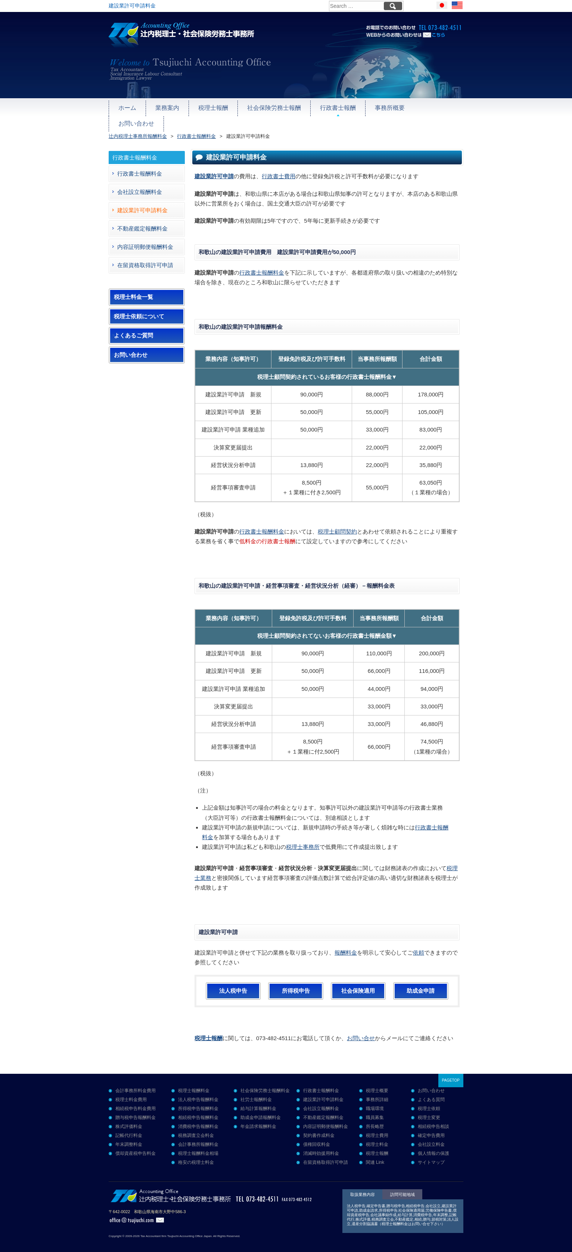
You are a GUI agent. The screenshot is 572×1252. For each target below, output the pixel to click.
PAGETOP (451, 1073)
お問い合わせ (428, 107)
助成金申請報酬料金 (260, 1110)
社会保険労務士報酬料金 (265, 1083)
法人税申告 (233, 983)
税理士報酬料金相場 (198, 1146)
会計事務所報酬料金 (198, 1137)
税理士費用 (377, 1128)
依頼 (418, 945)
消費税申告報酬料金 (198, 1119)
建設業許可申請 (214, 169)
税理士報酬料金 (193, 1083)
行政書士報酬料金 (261, 265)
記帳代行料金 (128, 1128)
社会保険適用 (358, 983)
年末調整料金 (128, 1137)
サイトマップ (431, 1154)
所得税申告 (296, 983)
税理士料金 (377, 1137)
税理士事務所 (303, 839)
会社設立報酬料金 (139, 184)
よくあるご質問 (133, 328)
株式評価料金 (128, 1119)
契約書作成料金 (319, 1128)
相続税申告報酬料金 (198, 1110)
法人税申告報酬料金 (198, 1092)
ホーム (126, 107)
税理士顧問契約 (337, 524)
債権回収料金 (316, 1137)
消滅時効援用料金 (321, 1146)
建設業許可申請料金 (142, 203)
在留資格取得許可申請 (145, 257)
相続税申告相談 (433, 1119)
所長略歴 (375, 1119)
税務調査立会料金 (196, 1128)
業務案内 (165, 107)
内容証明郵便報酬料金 (145, 239)
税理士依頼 (429, 1101)
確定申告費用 (431, 1128)
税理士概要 (377, 1083)
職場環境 (375, 1101)
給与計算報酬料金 (258, 1101)
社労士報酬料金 (256, 1092)
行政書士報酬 (329, 107)
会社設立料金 (431, 1137)
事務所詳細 (377, 1092)
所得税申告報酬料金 (198, 1101)
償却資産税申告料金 (135, 1146)
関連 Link (375, 1154)
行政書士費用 (278, 169)
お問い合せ (361, 1030)
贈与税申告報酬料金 (135, 1110)
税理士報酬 (210, 107)
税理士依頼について (139, 309)
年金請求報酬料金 (258, 1119)
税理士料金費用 (131, 1092)
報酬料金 (346, 945)
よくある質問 (431, 1092)
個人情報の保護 (433, 1146)
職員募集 (375, 1110)
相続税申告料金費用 (135, 1101)
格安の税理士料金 (196, 1154)
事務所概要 (379, 107)
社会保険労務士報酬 (268, 107)
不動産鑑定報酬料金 (142, 221)
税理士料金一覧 (133, 290)
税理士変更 (429, 1110)
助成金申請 (421, 983)
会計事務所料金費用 (135, 1083)
